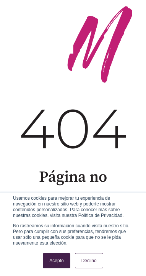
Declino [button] (89, 260)
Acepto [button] (56, 260)
